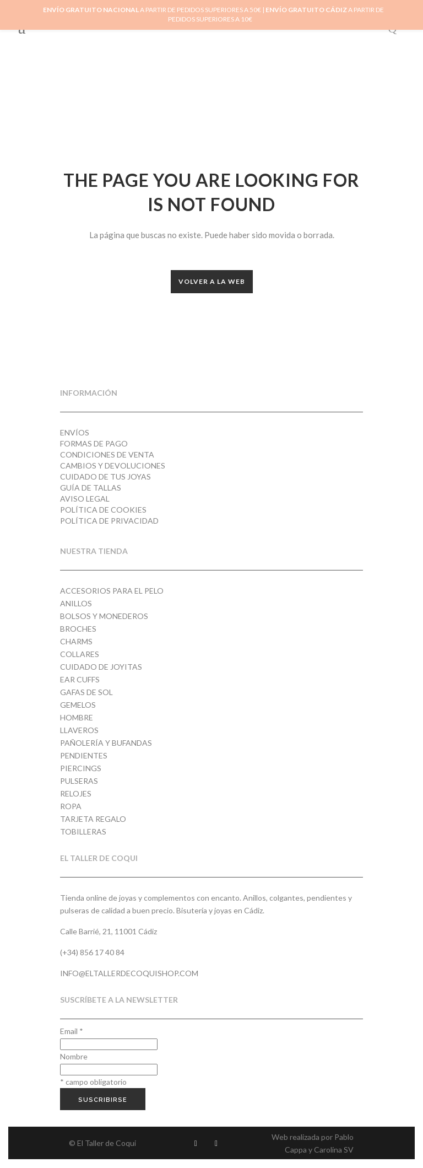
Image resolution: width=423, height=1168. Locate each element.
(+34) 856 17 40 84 (92, 952)
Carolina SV (334, 1149)
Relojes (75, 793)
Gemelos (78, 704)
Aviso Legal (85, 498)
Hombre (76, 717)
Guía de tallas (90, 487)
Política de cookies (103, 509)
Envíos (74, 432)
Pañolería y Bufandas (106, 742)
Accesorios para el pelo (112, 590)
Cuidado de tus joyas (105, 476)
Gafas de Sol (86, 692)
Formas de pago (94, 443)
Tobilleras (83, 831)
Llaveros (79, 730)
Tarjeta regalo (93, 818)
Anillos (76, 603)
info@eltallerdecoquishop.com (129, 973)
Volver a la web (211, 281)
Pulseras (79, 780)
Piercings (80, 768)
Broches (78, 628)
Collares (79, 654)
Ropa (71, 806)
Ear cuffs (80, 679)
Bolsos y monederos (104, 616)
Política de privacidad (109, 520)
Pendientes (83, 755)
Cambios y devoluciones (112, 465)
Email (71, 1031)
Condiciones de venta (107, 454)
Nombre (74, 1056)
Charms (76, 641)
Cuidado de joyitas (101, 666)
